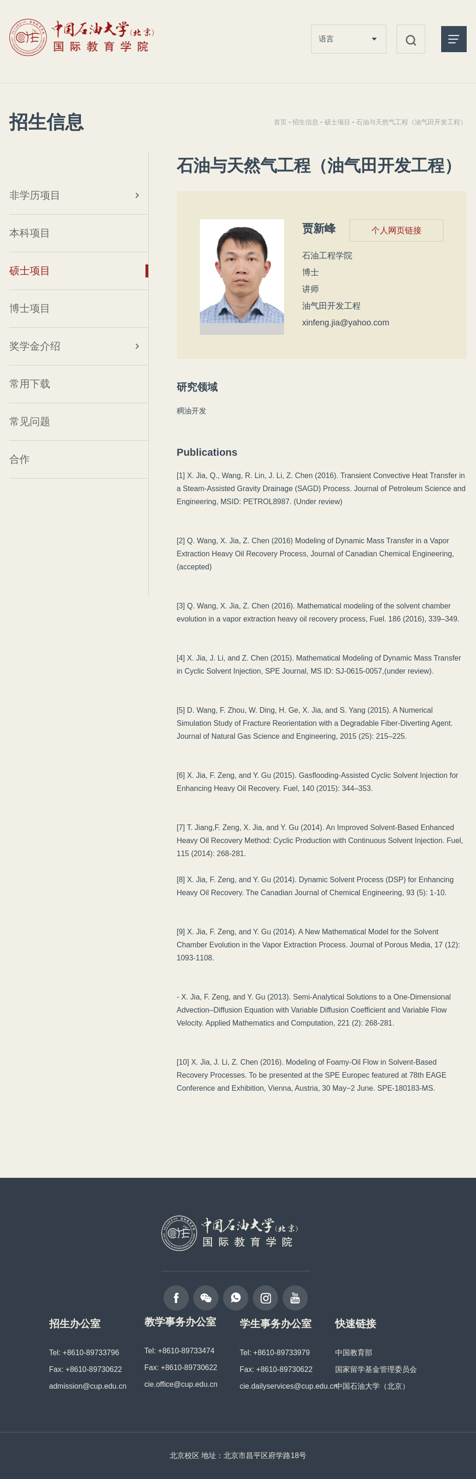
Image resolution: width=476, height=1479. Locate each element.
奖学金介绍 (34, 346)
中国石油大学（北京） (372, 1386)
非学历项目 (34, 195)
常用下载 (29, 384)
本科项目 (29, 233)
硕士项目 (29, 271)
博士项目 (29, 308)
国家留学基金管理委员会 (376, 1369)
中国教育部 (353, 1353)
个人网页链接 (396, 230)
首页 (280, 122)
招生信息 (305, 122)
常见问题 (29, 421)
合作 (19, 459)
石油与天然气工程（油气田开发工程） (411, 122)
